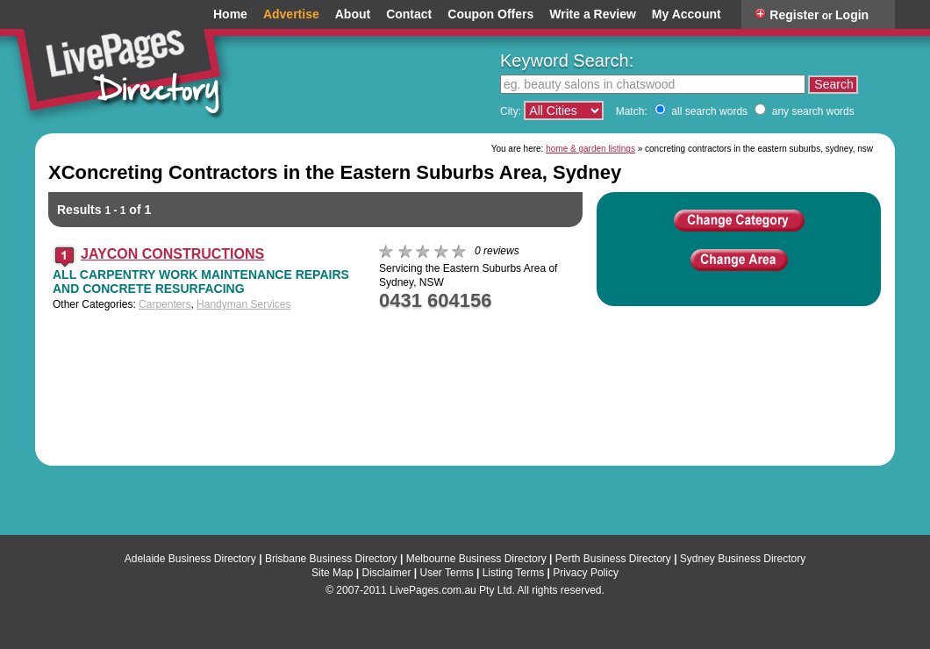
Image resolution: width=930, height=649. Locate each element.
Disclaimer (386, 573)
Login (852, 15)
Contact (409, 14)
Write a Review (592, 14)
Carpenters (164, 304)
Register (794, 15)
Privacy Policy (586, 573)
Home (230, 14)
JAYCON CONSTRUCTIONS (172, 253)
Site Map (332, 573)
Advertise (291, 14)
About (352, 14)
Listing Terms (513, 573)
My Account (686, 14)
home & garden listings (590, 148)
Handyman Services (243, 304)
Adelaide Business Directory (190, 559)
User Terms (447, 573)
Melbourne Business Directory (476, 559)
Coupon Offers (490, 14)
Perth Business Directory (613, 559)
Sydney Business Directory (742, 559)
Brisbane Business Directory (331, 559)
